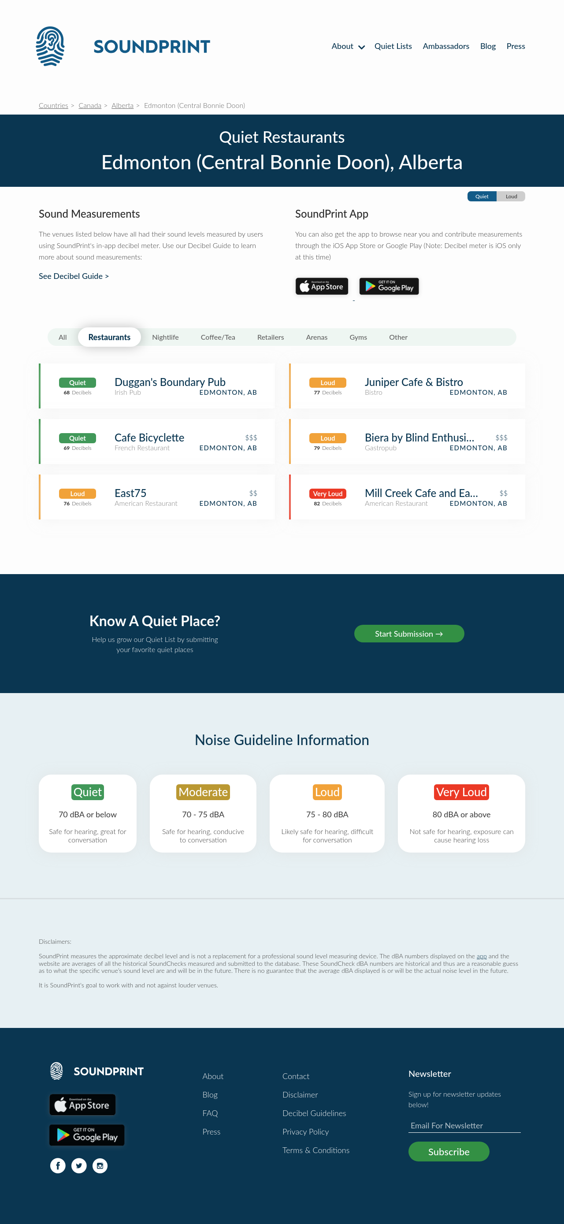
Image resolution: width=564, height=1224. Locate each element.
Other (398, 337)
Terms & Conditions (315, 1150)
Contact (295, 1076)
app (482, 956)
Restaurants (110, 337)
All (63, 337)
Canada (90, 105)
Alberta (122, 105)
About (348, 46)
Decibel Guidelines (314, 1113)
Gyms (358, 337)
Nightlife (165, 337)
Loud (511, 196)
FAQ (210, 1113)
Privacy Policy (305, 1131)
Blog (488, 46)
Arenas (317, 337)
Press (516, 46)
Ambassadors (446, 46)
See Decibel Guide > (74, 276)
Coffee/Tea (218, 337)
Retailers (270, 337)
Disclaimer (300, 1094)
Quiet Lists (393, 46)
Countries (53, 105)
